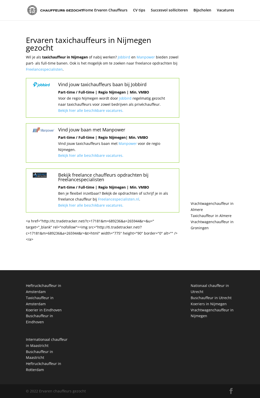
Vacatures (225, 10)
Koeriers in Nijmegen (209, 303)
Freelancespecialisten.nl (118, 199)
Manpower (146, 57)
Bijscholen (202, 10)
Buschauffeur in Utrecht (211, 297)
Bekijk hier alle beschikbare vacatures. (90, 110)
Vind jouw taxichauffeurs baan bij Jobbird (102, 84)
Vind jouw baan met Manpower (91, 130)
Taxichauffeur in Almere (211, 215)
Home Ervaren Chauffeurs (105, 10)
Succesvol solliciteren (169, 10)
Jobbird (124, 57)
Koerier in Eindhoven (44, 310)
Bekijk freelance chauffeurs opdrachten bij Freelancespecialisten (103, 177)
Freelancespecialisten (44, 69)
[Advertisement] (212, 113)
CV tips (139, 10)
